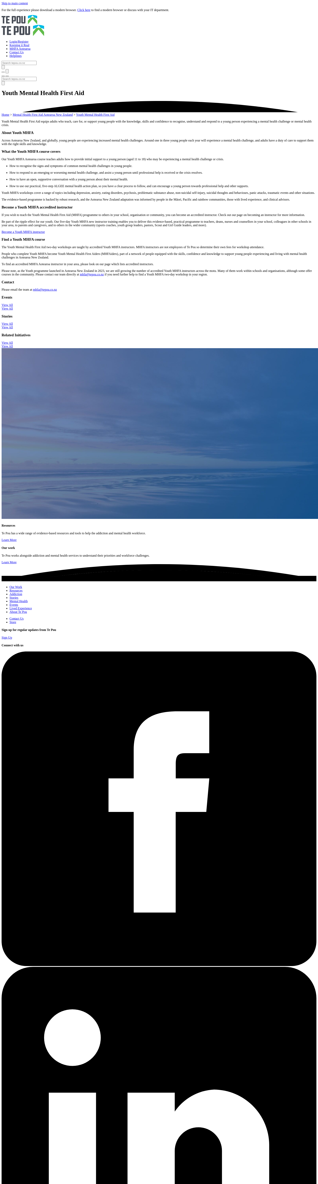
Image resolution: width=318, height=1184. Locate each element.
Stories (13, 597)
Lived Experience (20, 608)
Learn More (9, 540)
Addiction (15, 594)
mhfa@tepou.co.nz (92, 274)
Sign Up (7, 637)
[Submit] (3, 67)
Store (12, 622)
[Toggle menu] (3, 76)
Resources (16, 590)
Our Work (15, 587)
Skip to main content (15, 3)
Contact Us (16, 618)
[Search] (19, 63)
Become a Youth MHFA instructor (23, 232)
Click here (83, 10)
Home (5, 114)
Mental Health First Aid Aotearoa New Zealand (43, 114)
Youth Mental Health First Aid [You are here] (95, 114)
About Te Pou (18, 612)
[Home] (159, 26)
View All (7, 305)
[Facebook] (159, 965)
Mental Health (18, 601)
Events (13, 604)
